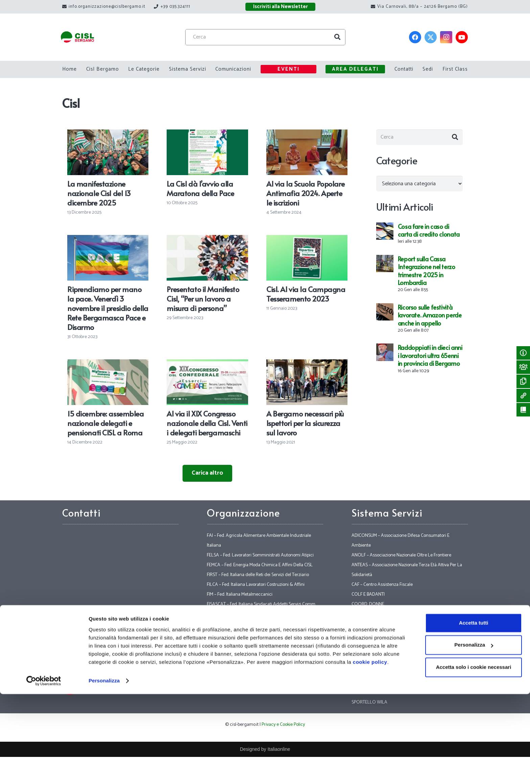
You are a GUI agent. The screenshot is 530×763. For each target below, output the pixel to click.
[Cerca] (274, 37)
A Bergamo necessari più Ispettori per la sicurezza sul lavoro (305, 422)
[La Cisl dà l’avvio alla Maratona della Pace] (207, 134)
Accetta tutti (473, 692)
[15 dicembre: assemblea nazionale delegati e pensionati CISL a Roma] (107, 364)
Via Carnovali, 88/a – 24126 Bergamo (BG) (130, 629)
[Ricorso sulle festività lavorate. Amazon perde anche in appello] (384, 311)
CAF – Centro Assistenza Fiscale (382, 585)
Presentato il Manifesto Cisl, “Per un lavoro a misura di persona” (203, 298)
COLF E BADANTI (368, 594)
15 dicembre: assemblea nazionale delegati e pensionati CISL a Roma (105, 422)
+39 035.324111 (122, 658)
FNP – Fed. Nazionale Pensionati (237, 653)
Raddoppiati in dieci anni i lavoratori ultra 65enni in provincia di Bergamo (430, 358)
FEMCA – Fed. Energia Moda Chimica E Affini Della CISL (260, 565)
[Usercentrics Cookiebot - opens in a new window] (43, 750)
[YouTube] (462, 37)
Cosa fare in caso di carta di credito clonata (429, 233)
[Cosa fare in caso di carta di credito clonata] (384, 230)
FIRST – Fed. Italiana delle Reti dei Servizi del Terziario (258, 575)
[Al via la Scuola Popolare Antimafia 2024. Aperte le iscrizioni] (306, 134)
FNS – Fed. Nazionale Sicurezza (236, 663)
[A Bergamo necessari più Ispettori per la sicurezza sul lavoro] (306, 364)
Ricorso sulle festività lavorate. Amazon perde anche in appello (430, 318)
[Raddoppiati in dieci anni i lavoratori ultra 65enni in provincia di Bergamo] (384, 351)
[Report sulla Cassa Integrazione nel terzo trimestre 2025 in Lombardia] (384, 263)
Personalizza (104, 750)
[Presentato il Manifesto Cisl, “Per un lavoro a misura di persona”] (207, 240)
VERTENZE (362, 673)
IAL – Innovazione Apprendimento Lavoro (392, 624)
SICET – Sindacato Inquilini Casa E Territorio (394, 653)
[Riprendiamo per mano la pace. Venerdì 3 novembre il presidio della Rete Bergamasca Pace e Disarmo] (107, 240)
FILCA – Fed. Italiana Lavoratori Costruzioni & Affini (256, 585)
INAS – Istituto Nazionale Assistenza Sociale (393, 634)
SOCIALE (360, 663)
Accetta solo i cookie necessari (473, 736)
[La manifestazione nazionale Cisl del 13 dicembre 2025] (107, 134)
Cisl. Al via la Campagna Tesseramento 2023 (305, 294)
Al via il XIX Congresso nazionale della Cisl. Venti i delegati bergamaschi (207, 422)
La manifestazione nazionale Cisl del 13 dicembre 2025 (99, 193)
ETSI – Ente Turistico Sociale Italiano (386, 614)
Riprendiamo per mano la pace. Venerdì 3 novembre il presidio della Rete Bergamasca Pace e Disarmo (107, 308)
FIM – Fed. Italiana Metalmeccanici (239, 594)
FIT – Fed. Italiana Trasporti (232, 634)
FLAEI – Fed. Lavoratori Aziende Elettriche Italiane (254, 643)
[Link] (86, 37)
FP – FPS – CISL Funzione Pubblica (239, 673)
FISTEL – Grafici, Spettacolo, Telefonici (243, 624)
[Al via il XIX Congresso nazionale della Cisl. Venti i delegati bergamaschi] (207, 364)
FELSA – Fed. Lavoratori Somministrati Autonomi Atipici (260, 555)
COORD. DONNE (368, 604)
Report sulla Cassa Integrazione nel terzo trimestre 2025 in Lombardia (426, 274)
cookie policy (370, 731)
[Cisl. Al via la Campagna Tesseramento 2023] (306, 240)
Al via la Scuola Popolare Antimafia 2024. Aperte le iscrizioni (305, 193)
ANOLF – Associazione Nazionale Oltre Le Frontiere (401, 555)
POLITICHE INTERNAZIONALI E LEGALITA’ (392, 643)
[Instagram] (446, 37)
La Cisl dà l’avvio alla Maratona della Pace (200, 188)
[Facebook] (415, 37)
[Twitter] (431, 37)
